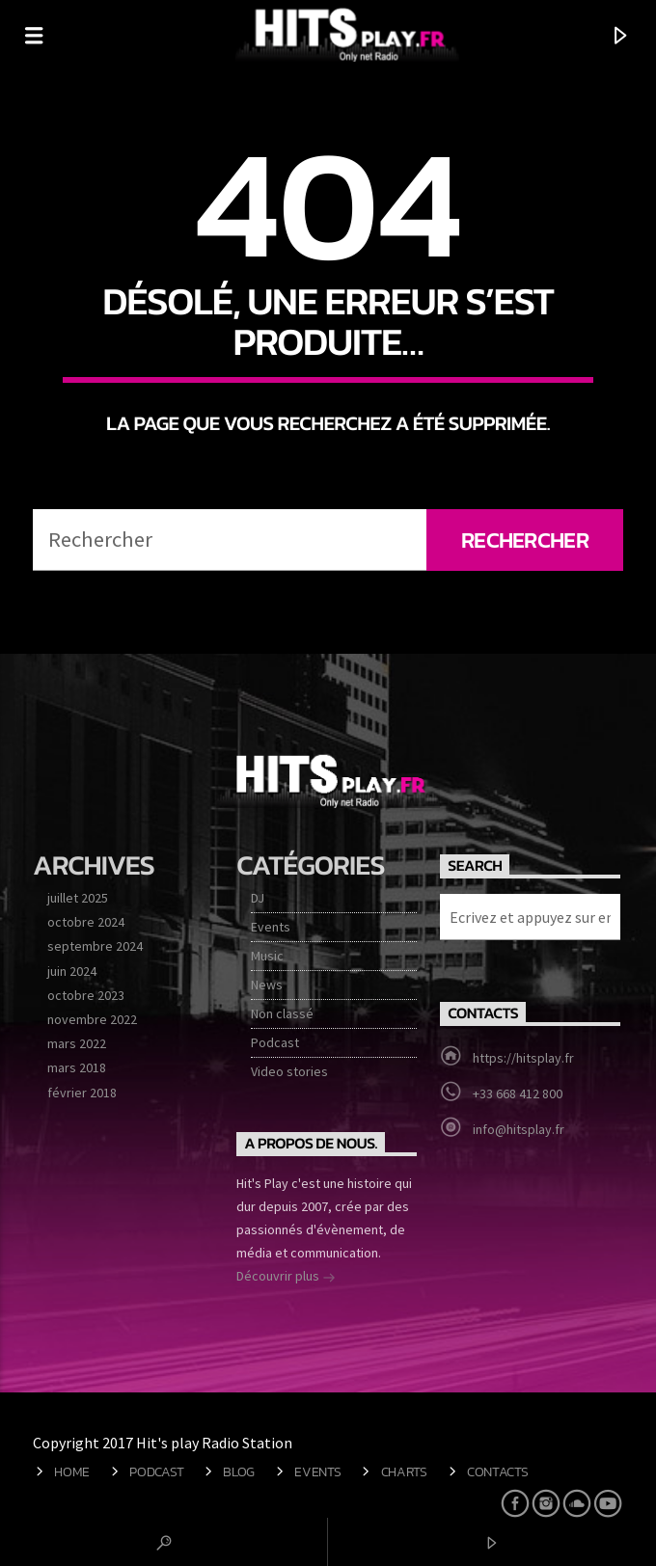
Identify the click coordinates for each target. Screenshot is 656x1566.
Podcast (275, 1042)
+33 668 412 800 (517, 1093)
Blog (239, 1471)
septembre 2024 (95, 946)
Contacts (498, 1471)
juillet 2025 (77, 897)
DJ (257, 897)
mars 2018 (76, 1067)
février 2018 (82, 1092)
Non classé (282, 1013)
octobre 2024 (85, 922)
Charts (404, 1471)
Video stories (289, 1071)
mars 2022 (76, 1043)
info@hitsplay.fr (518, 1129)
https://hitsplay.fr (523, 1057)
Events (270, 926)
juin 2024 (71, 971)
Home (72, 1471)
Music (267, 955)
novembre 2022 (92, 1019)
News (267, 984)
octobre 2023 (85, 995)
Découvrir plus (286, 1277)
